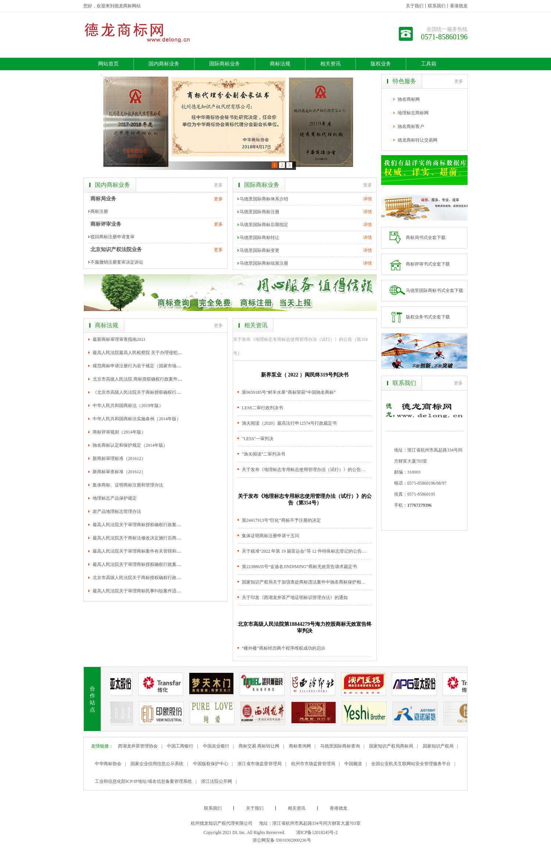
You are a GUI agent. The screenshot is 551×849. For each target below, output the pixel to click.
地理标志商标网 (413, 112)
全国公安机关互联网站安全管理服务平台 (411, 763)
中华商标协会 (108, 763)
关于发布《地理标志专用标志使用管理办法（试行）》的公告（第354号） (300, 346)
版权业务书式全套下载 (428, 317)
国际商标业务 (224, 64)
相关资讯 (330, 64)
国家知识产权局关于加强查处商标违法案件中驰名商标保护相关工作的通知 (304, 582)
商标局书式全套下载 (426, 237)
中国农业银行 (216, 746)
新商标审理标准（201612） (119, 458)
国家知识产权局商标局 (391, 746)
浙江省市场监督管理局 (259, 763)
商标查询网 (300, 746)
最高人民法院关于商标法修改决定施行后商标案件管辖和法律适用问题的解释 (168, 538)
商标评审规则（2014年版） (119, 432)
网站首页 (108, 64)
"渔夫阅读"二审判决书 (263, 454)
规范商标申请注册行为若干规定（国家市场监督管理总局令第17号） (159, 365)
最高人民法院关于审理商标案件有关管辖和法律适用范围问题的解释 (159, 551)
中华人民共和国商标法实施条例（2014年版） (137, 418)
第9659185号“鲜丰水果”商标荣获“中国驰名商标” (289, 392)
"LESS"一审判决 (257, 438)
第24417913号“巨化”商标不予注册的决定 (281, 520)
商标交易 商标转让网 (259, 746)
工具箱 (428, 64)
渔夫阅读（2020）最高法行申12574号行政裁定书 (289, 423)
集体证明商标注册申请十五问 (270, 535)
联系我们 (437, 5)
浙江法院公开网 (216, 781)
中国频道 (353, 763)
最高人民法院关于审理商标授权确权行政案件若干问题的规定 (152, 524)
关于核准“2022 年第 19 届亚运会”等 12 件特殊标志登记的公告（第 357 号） (304, 551)
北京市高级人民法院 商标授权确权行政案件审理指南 (144, 379)
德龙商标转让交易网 (417, 140)
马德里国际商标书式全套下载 (434, 290)
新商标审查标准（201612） (119, 471)
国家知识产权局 (438, 746)
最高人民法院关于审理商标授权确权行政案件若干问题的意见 (152, 564)
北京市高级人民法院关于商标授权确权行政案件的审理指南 (150, 577)
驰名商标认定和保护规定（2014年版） (130, 445)
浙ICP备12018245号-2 (317, 832)
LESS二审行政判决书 (262, 407)
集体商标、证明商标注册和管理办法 (128, 485)
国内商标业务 (164, 64)
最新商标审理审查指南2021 (119, 339)
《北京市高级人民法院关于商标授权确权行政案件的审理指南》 (154, 392)
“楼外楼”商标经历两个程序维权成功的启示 (283, 648)
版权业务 (381, 64)
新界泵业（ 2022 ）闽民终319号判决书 (304, 375)
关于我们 (414, 5)
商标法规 (280, 64)
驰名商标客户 (411, 126)
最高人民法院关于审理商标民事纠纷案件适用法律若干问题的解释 (157, 590)
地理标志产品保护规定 (115, 498)
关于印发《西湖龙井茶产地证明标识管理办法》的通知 (295, 597)
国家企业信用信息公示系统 (156, 763)
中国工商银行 (180, 746)
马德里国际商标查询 (340, 746)
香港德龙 (459, 5)
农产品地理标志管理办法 (117, 511)
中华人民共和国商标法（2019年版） (128, 405)
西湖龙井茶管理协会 (138, 746)
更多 (218, 185)
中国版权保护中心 (210, 763)
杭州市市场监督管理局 (313, 763)
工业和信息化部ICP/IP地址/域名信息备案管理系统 (143, 781)
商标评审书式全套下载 (428, 264)
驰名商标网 (409, 99)
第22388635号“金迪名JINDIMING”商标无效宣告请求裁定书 (299, 566)
